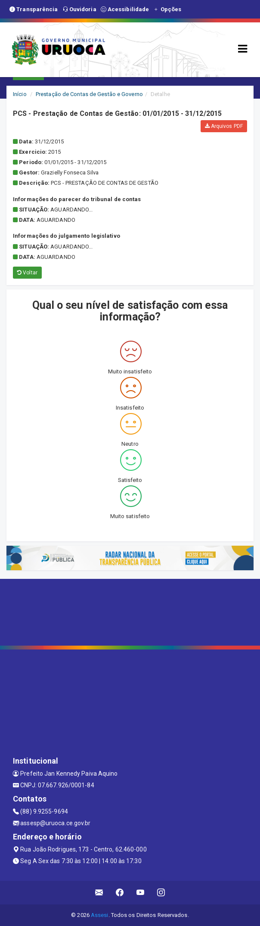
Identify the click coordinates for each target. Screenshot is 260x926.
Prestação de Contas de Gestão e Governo (89, 94)
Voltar (27, 273)
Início (20, 94)
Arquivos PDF (224, 126)
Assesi (99, 915)
